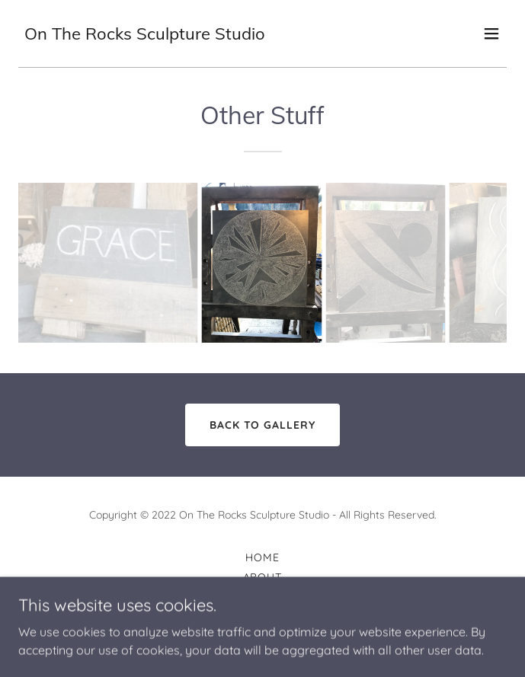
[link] (144, 35)
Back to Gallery (263, 425)
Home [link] (262, 557)
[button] (491, 33)
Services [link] (262, 617)
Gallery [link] (262, 597)
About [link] (263, 577)
